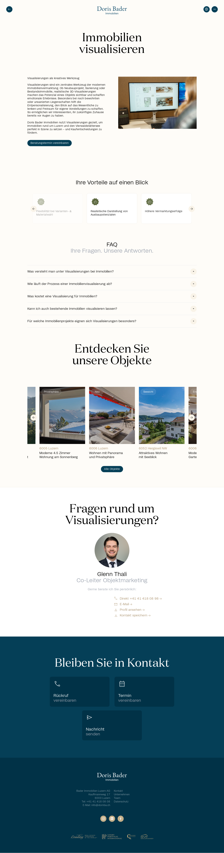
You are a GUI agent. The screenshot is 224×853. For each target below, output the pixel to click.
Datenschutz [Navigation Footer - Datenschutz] (121, 801)
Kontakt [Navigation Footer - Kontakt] (118, 791)
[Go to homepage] (112, 10)
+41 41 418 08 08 (98, 801)
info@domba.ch (100, 805)
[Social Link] (103, 819)
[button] (215, 9)
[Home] (112, 777)
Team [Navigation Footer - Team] (117, 798)
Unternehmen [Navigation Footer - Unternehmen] (122, 794)
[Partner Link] (84, 836)
